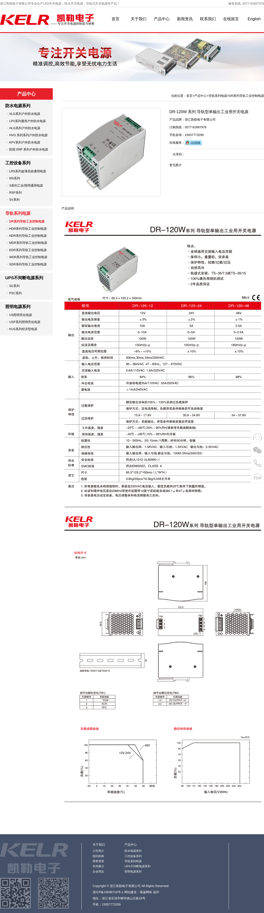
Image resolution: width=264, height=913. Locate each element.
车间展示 (98, 866)
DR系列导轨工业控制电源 (26, 221)
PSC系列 (15, 293)
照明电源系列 (17, 306)
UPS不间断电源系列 (24, 278)
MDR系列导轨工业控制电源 (28, 242)
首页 (115, 19)
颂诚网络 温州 (149, 892)
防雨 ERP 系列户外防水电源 (28, 149)
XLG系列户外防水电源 (24, 114)
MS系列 (14, 178)
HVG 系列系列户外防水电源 (28, 135)
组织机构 (98, 856)
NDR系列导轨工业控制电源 (28, 235)
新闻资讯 (185, 19)
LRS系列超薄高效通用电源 (27, 171)
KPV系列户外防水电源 (24, 142)
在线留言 (231, 19)
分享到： (179, 154)
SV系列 (14, 199)
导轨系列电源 (17, 213)
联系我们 (208, 19)
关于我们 (139, 19)
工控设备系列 (17, 163)
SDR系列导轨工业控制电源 (28, 264)
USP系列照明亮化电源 (24, 322)
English (254, 19)
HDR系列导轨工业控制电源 (28, 228)
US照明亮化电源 (20, 315)
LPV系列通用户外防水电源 (27, 121)
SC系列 (14, 286)
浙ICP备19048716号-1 (108, 892)
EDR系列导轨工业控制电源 (28, 250)
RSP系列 (15, 192)
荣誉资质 (98, 861)
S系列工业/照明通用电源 (26, 185)
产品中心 (162, 19)
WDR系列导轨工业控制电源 (28, 257)
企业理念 (98, 871)
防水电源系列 (17, 105)
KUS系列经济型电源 (23, 329)
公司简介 (98, 850)
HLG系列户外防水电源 (24, 128)
